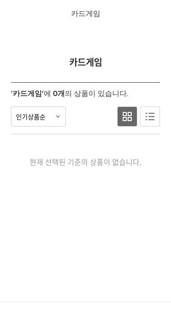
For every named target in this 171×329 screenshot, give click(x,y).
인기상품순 (31, 116)
